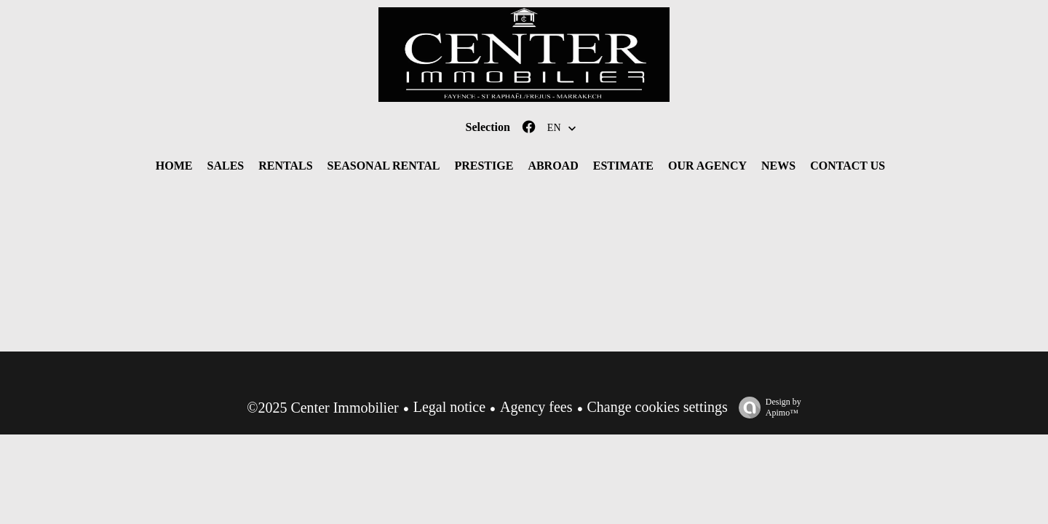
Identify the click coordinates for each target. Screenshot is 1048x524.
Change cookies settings (657, 407)
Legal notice (449, 407)
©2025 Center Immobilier (323, 408)
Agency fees (536, 407)
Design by (766, 407)
